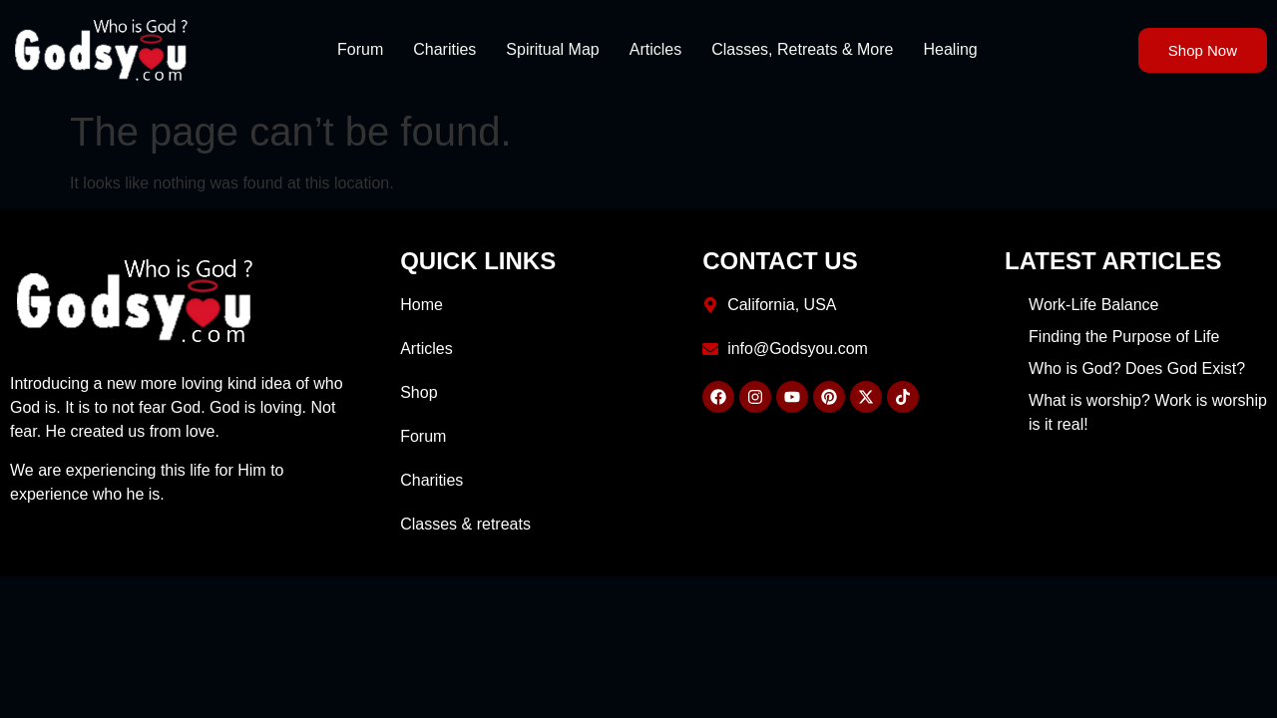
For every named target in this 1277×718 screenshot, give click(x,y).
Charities (444, 49)
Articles (655, 49)
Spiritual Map (552, 49)
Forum (360, 49)
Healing (950, 49)
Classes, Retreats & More (802, 49)
